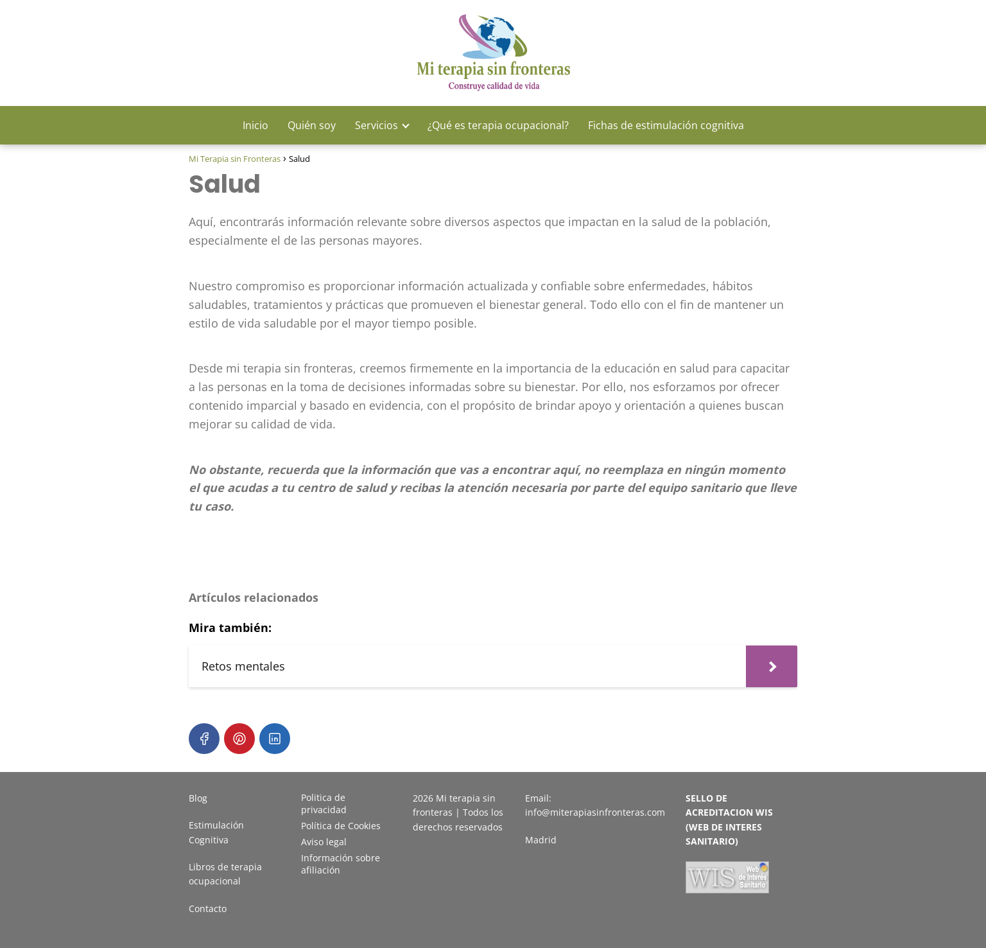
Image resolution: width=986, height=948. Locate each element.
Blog (198, 798)
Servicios (376, 125)
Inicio (255, 125)
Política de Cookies (341, 826)
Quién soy (312, 125)
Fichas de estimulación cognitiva (666, 125)
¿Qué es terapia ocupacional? (498, 125)
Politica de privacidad (324, 803)
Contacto (208, 908)
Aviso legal (324, 842)
